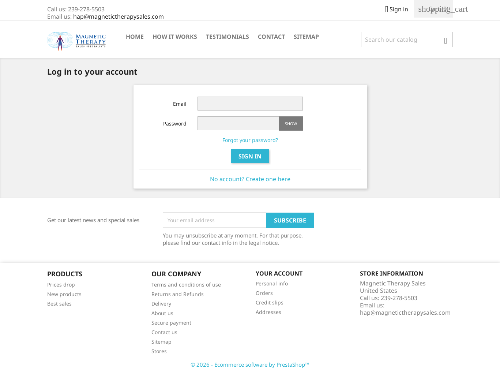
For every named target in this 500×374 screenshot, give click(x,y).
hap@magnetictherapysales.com (118, 16)
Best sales (59, 303)
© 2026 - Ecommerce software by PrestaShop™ (250, 364)
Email (180, 103)
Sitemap (306, 37)
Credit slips (269, 302)
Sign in (250, 156)
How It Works (175, 37)
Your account (279, 273)
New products (64, 294)
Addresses (268, 311)
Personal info (272, 283)
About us (162, 313)
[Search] (407, 39)
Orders (264, 292)
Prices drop (61, 284)
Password (175, 123)
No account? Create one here (250, 179)
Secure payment (171, 322)
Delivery (161, 303)
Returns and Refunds (177, 294)
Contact (271, 37)
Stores (159, 351)
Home (135, 37)
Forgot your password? (250, 139)
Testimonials (227, 37)
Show (291, 123)
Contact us (164, 332)
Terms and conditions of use (186, 284)
